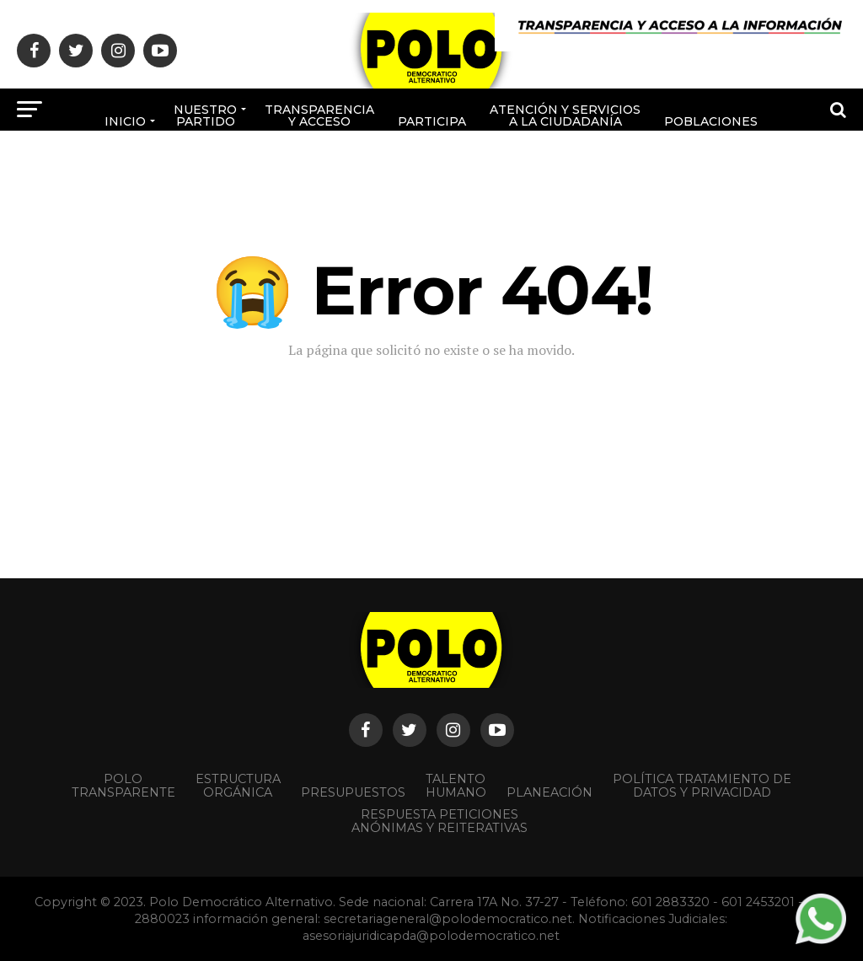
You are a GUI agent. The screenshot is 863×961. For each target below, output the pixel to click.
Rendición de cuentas (471, 171)
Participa (432, 121)
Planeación (549, 792)
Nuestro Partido (205, 115)
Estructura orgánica (238, 785)
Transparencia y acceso (319, 115)
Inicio (125, 121)
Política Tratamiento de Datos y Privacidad (702, 785)
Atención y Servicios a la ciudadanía (565, 115)
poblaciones (711, 121)
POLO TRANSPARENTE (123, 785)
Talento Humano (456, 785)
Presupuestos (353, 792)
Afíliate (370, 177)
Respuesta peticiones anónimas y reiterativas (439, 821)
